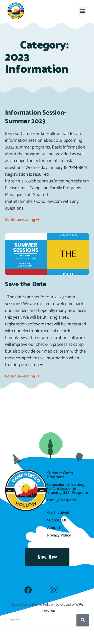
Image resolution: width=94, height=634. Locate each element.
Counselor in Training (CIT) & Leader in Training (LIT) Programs (68, 488)
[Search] (82, 620)
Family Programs (62, 500)
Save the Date (25, 284)
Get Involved (58, 512)
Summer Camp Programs (60, 475)
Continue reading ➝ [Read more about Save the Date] (22, 376)
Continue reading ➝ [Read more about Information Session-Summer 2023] (22, 219)
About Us (55, 527)
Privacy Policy (59, 535)
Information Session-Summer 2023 (35, 117)
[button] (82, 11)
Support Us (57, 520)
